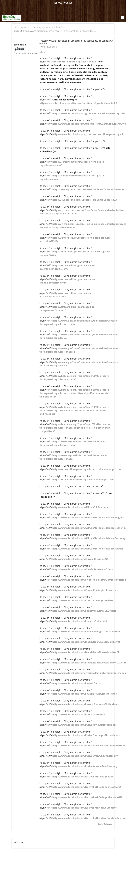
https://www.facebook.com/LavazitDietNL (77, 683)
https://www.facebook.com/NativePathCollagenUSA (83, 776)
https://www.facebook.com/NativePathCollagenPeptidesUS (87, 797)
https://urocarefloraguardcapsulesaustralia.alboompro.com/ (87, 469)
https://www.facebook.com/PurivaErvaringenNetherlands (86, 735)
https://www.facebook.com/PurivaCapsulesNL (79, 714)
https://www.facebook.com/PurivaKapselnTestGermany (85, 766)
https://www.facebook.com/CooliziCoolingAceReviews (84, 590)
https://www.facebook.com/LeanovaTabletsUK (79, 621)
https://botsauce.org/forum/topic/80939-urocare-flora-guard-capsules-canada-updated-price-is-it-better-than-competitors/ (75, 428)
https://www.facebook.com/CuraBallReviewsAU (80, 559)
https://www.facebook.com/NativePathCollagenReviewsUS (86, 787)
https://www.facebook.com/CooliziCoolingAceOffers (82, 600)
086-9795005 (65, 2)
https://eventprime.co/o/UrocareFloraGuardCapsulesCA (84, 199)
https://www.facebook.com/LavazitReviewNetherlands (84, 693)
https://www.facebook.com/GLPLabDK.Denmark (80, 507)
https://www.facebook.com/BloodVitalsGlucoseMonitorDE (85, 652)
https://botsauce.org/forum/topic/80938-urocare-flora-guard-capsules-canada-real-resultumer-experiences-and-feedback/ (74, 410)
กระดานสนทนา (21, 27)
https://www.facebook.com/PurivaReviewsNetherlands (84, 724)
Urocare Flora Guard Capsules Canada (74, 61)
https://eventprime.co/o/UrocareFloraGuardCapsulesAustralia (88, 189)
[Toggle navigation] (122, 18)
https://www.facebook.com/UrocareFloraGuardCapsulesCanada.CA (59, 31)
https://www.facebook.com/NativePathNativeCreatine (84, 807)
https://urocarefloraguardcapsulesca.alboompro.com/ (83, 479)
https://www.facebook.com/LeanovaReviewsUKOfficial (84, 610)
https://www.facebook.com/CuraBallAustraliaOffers (82, 569)
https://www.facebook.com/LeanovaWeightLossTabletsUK (86, 631)
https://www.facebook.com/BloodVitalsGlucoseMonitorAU (86, 641)
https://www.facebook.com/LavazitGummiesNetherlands (85, 704)
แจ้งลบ (42, 52)
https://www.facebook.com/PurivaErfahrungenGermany (85, 755)
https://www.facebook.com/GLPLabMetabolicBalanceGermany (88, 538)
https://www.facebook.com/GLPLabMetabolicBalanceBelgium (88, 517)
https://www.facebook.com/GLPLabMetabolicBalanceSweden (88, 548)
